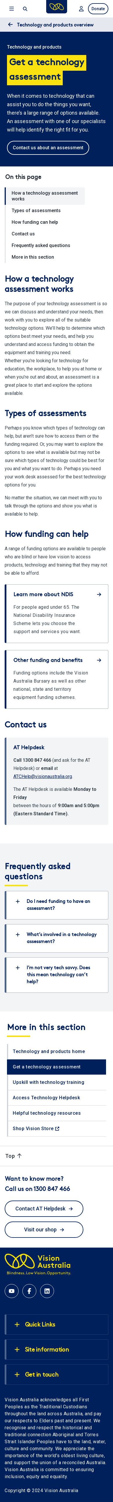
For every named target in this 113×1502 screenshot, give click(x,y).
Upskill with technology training (48, 1082)
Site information (42, 1350)
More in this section (33, 257)
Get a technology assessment (47, 1067)
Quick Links (35, 1325)
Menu (11, 8)
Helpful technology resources (47, 1113)
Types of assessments (36, 210)
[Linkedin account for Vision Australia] (47, 1291)
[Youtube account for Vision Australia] (12, 1291)
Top (13, 1156)
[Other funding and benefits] (57, 679)
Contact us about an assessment (48, 147)
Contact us (23, 234)
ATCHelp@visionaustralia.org (42, 776)
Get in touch (37, 1375)
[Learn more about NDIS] (57, 614)
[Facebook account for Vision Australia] (29, 1291)
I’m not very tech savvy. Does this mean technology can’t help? (53, 974)
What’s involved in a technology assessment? (56, 938)
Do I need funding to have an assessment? (53, 905)
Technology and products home (49, 1051)
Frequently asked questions (41, 245)
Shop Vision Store (33, 1128)
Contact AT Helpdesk (44, 1208)
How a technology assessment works (45, 196)
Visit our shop (44, 1229)
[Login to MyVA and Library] (80, 8)
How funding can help (35, 222)
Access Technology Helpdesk (46, 1097)
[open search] (24, 8)
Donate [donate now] (98, 8)
